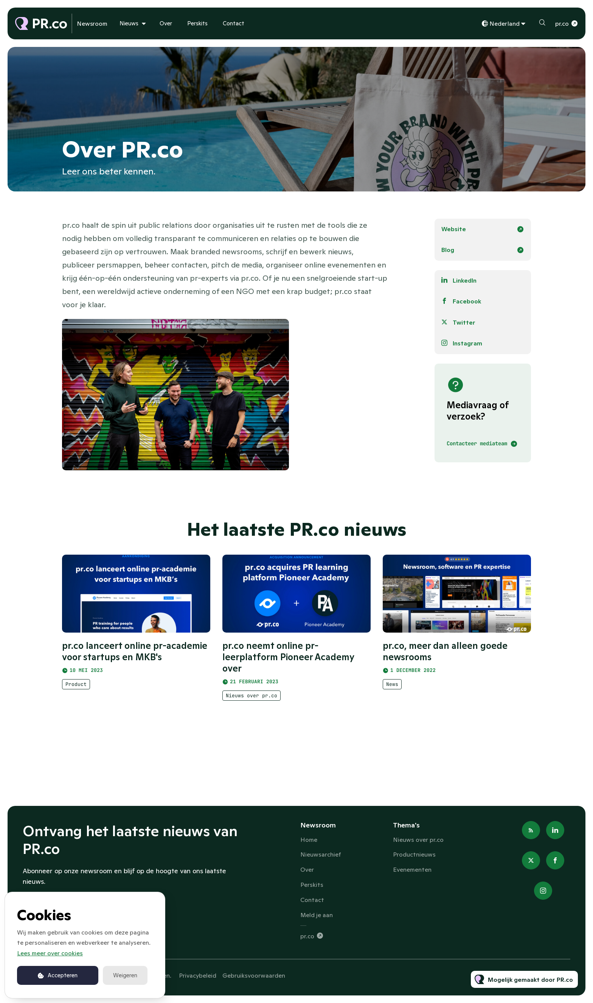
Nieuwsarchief (320, 854)
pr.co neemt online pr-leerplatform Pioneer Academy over (288, 664)
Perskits (197, 23)
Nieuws (129, 23)
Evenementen (412, 869)
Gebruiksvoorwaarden (253, 975)
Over (166, 23)
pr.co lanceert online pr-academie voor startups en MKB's (134, 655)
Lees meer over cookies (50, 953)
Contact (233, 23)
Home (308, 839)
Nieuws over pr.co (251, 703)
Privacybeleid (197, 975)
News (392, 692)
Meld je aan (316, 915)
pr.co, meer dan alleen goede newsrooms (445, 659)
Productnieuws (414, 854)
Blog (447, 249)
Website (453, 229)
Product (76, 689)
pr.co (562, 23)
